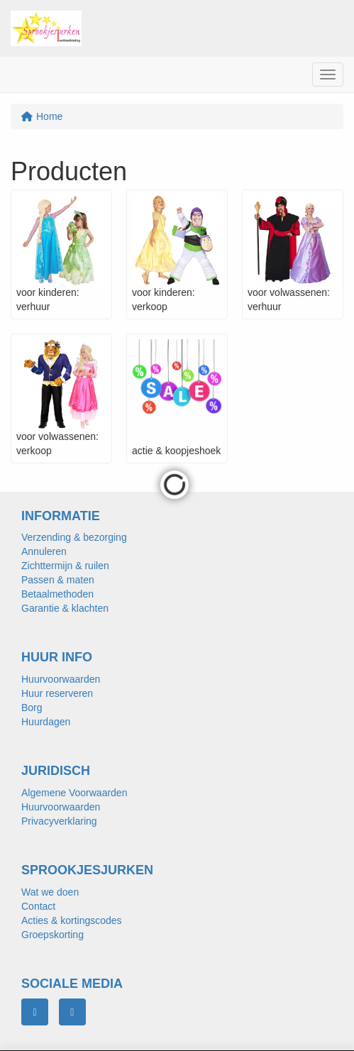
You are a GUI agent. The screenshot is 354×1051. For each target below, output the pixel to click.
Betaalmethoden (57, 594)
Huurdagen (45, 721)
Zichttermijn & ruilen (65, 565)
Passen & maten (57, 579)
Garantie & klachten (65, 608)
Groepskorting (52, 934)
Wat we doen (50, 892)
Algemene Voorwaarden (74, 792)
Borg (32, 707)
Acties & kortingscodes (71, 920)
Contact (38, 906)
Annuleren (44, 551)
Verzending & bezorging (74, 537)
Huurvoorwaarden (60, 679)
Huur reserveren (57, 693)
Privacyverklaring (59, 821)
